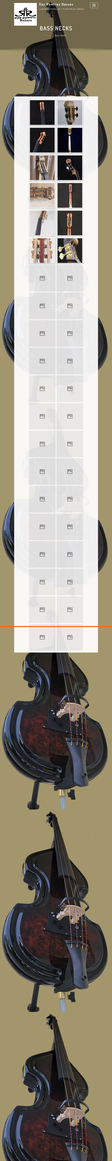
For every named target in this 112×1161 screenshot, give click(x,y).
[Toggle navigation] (94, 5)
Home (48, 39)
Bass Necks (60, 39)
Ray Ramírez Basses (56, 4)
